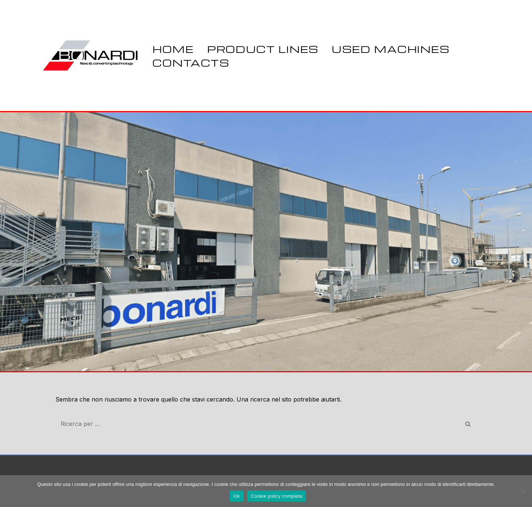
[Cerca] (257, 424)
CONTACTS (191, 62)
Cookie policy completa (276, 496)
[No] (522, 491)
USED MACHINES (391, 49)
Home (173, 49)
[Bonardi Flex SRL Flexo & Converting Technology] (91, 55)
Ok (236, 496)
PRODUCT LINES (263, 49)
